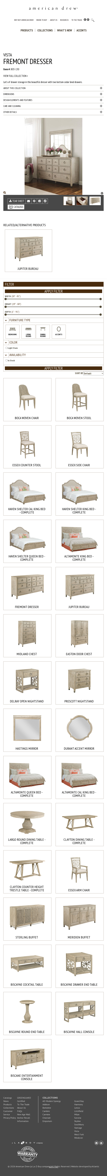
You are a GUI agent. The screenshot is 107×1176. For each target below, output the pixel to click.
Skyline (77, 1121)
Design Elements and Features (52, 100)
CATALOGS (16, 207)
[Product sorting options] (93, 373)
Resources (64, 20)
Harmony (78, 1104)
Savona (77, 1117)
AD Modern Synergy (51, 1101)
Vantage (78, 1127)
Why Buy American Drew (23, 20)
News (6, 1101)
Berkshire (46, 1107)
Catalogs (7, 1097)
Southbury (79, 1124)
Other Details (52, 112)
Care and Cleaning (52, 106)
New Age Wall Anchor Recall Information (23, 1117)
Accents (81, 30)
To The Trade (76, 20)
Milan (76, 1114)
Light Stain (12, 348)
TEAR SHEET (16, 201)
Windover (78, 1137)
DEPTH (8, 311)
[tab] (53, 320)
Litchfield (78, 1111)
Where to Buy (41, 20)
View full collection (15, 76)
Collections (45, 30)
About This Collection (52, 88)
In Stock (10, 360)
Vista (76, 1131)
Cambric (46, 1111)
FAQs (19, 1111)
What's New (64, 30)
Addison (46, 1104)
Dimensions (52, 94)
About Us (53, 20)
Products (27, 30)
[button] (19, 320)
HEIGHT (8, 304)
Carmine (46, 1114)
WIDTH (8, 296)
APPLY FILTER (53, 291)
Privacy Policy (9, 1117)
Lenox (77, 1107)
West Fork (79, 1134)
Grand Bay (79, 1101)
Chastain (46, 1117)
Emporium (47, 1121)
